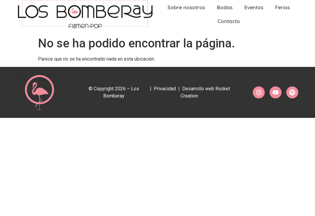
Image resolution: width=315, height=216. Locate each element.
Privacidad (165, 89)
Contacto (228, 19)
